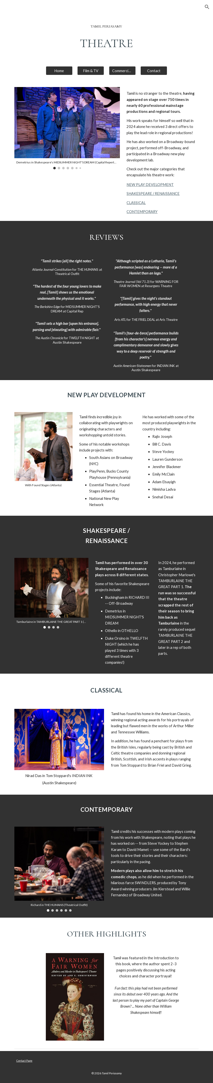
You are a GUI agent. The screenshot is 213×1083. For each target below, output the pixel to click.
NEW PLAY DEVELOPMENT (150, 184)
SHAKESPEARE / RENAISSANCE (153, 193)
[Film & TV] (91, 70)
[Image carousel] (67, 128)
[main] (106, 26)
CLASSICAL (136, 203)
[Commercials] (122, 70)
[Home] (59, 70)
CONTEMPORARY (142, 212)
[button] (207, 7)
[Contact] (154, 70)
